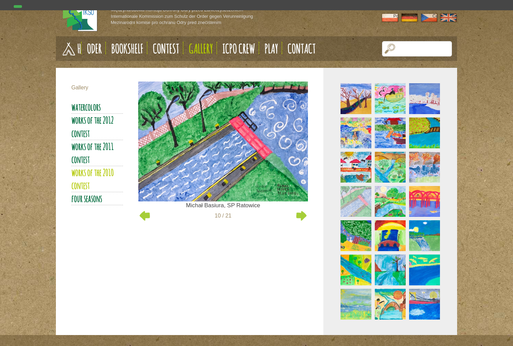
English (454, 15)
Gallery (201, 49)
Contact (301, 49)
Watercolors (85, 107)
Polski (395, 15)
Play (271, 49)
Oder (94, 49)
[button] (390, 48)
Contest (166, 49)
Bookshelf (127, 49)
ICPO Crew (238, 49)
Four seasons (86, 199)
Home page (79, 49)
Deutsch (415, 15)
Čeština (435, 15)
